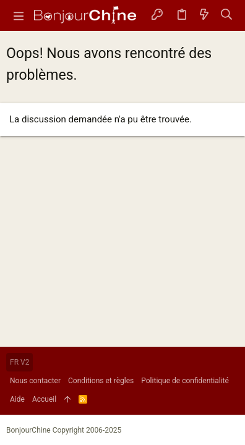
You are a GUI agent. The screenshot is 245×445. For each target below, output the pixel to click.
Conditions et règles (101, 380)
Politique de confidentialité (185, 380)
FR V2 (19, 362)
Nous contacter (35, 380)
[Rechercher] (227, 15)
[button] (18, 15)
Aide (17, 399)
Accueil (44, 399)
